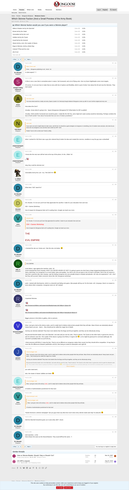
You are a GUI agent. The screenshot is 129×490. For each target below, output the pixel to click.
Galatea (111, 457)
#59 (115, 416)
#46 (115, 151)
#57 (115, 377)
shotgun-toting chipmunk (23, 457)
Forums (21, 9)
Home (15, 9)
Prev (15, 59)
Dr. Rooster (16, 21)
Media (39, 9)
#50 (115, 214)
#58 (115, 392)
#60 (115, 432)
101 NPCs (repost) (23, 461)
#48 (115, 184)
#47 (115, 169)
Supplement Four (109, 462)
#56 (115, 348)
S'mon (18, 462)
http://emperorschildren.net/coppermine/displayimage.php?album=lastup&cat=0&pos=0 (51, 312)
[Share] (113, 63)
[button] (35, 9)
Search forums (22, 12)
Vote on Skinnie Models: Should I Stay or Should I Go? (35, 455)
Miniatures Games (41, 457)
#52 (115, 260)
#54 (115, 295)
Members (59, 9)
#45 (115, 136)
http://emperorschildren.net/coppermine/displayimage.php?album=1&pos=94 (48, 305)
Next (28, 59)
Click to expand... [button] (70, 366)
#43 (115, 95)
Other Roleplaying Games (34, 462)
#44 (115, 120)
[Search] (113, 9)
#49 (115, 199)
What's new (30, 9)
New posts (14, 12)
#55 (115, 322)
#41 (115, 63)
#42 (115, 78)
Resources (49, 9)
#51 (115, 245)
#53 (115, 280)
